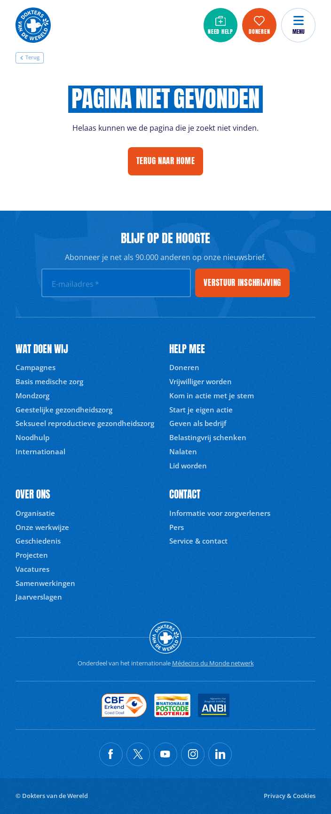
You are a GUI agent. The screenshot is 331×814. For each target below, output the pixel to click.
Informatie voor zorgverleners (219, 513)
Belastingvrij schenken (207, 437)
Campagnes (35, 367)
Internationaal (40, 451)
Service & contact (198, 540)
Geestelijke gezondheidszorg (64, 409)
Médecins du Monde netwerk (213, 663)
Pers (176, 527)
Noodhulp (32, 437)
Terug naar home (165, 161)
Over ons (33, 494)
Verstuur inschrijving (242, 283)
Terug (29, 57)
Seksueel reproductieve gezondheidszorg (85, 423)
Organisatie (35, 513)
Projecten (32, 555)
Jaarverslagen (39, 596)
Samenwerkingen (45, 583)
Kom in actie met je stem (211, 395)
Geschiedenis (38, 540)
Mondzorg (32, 395)
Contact (184, 494)
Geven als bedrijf (197, 423)
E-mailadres (75, 284)
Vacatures (32, 569)
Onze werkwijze (42, 527)
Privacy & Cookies (289, 795)
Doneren (184, 367)
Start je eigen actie (201, 409)
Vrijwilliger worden (200, 381)
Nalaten (183, 451)
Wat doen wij (42, 349)
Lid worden (188, 465)
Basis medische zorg (49, 381)
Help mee (187, 349)
